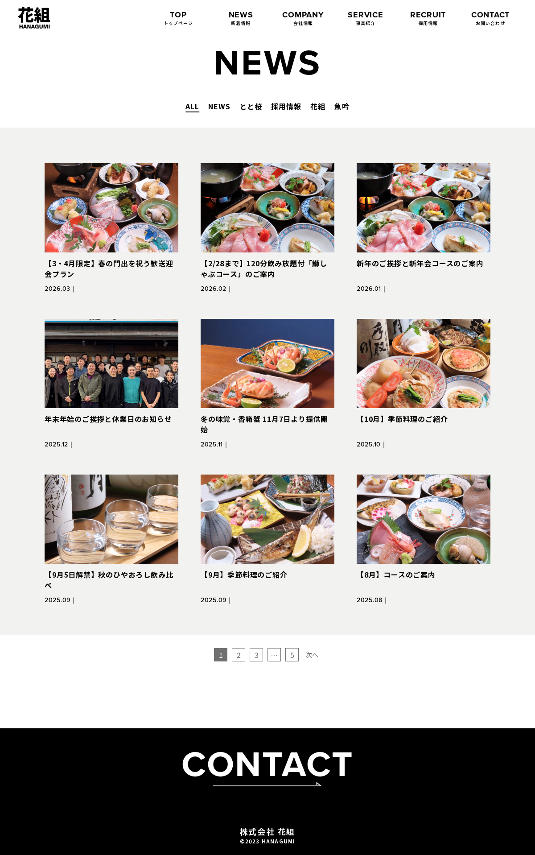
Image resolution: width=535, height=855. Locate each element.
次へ (312, 654)
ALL (192, 106)
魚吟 (342, 106)
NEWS (219, 106)
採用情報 (286, 106)
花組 (317, 106)
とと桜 (250, 106)
